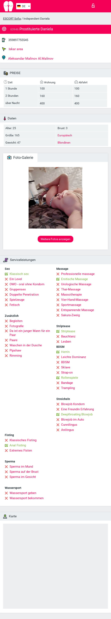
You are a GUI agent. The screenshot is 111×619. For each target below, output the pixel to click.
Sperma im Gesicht (23, 477)
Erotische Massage (74, 279)
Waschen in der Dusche (26, 345)
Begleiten (16, 321)
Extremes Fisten (21, 450)
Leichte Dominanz (73, 357)
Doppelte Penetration (24, 294)
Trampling (68, 388)
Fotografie (17, 326)
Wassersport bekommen (26, 498)
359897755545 (18, 40)
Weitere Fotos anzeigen (55, 239)
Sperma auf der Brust (24, 472)
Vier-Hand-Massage (74, 300)
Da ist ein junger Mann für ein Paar (30, 333)
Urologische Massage (76, 284)
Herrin (65, 352)
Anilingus (67, 430)
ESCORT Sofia (12, 18)
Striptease (68, 331)
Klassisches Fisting (23, 440)
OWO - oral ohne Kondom (27, 284)
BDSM (65, 362)
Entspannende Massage (77, 310)
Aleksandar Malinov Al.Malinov (27, 57)
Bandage (67, 383)
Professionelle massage (78, 274)
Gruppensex (18, 289)
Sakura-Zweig (70, 315)
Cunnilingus (69, 425)
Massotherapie (71, 294)
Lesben (66, 341)
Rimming (16, 355)
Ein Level (16, 279)
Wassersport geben (23, 493)
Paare (13, 340)
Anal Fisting (18, 445)
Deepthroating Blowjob (77, 414)
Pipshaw (15, 350)
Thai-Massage (71, 289)
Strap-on (67, 372)
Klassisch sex (19, 274)
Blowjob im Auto (72, 419)
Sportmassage (71, 305)
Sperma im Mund (21, 466)
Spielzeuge (17, 300)
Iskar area (12, 49)
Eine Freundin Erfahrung (77, 409)
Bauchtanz (68, 336)
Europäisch (65, 135)
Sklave (65, 367)
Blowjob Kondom (73, 404)
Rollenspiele (69, 378)
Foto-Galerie (20, 157)
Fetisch (15, 305)
